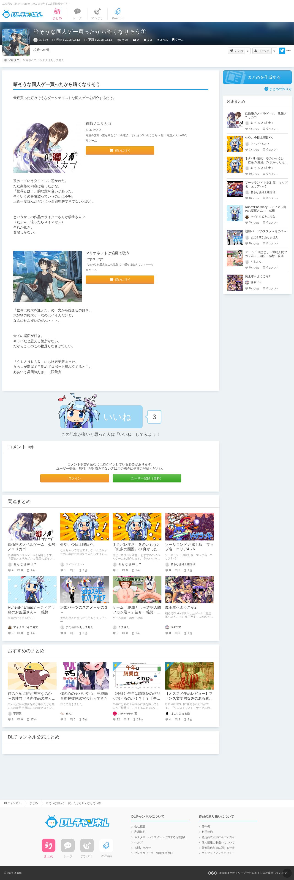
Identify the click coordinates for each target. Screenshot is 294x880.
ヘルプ (138, 842)
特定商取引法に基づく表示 (218, 837)
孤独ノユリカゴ (98, 124)
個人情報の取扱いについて (218, 842)
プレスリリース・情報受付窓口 (153, 853)
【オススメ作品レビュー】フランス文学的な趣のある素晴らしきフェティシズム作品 (189, 698)
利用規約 (139, 831)
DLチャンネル (22, 14)
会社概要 (139, 826)
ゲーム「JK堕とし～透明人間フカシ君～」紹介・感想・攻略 (137, 612)
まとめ (34, 803)
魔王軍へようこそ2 (180, 607)
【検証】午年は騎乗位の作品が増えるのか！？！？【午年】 (136, 698)
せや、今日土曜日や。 (78, 544)
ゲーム (179, 39)
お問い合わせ (142, 847)
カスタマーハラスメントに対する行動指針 (160, 837)
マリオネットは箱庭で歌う (108, 253)
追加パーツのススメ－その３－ (266, 231)
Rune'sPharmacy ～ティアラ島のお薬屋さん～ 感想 (265, 209)
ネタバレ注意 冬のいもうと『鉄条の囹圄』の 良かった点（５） (137, 549)
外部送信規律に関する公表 (218, 847)
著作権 (206, 826)
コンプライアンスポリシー (218, 853)
